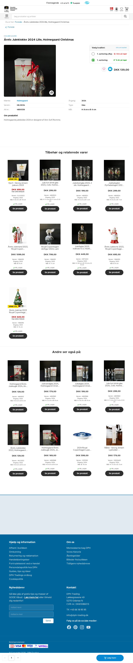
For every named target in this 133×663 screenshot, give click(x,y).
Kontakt (71, 587)
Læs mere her (31, 597)
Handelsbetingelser (19, 560)
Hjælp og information (22, 542)
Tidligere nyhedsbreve (78, 564)
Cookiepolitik (16, 579)
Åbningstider (73, 556)
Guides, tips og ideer (20, 571)
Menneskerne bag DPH (78, 548)
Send (48, 621)
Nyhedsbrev (17, 587)
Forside (18, 22)
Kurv (126, 9)
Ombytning (15, 552)
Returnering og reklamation (23, 556)
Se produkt (18, 209)
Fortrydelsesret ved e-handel (24, 564)
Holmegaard (22, 101)
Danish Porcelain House (12, 9)
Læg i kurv (110, 658)
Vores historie (73, 552)
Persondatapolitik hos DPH (23, 567)
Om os (70, 542)
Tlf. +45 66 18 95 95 (76, 610)
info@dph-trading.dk (77, 615)
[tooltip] (18, 184)
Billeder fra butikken (76, 560)
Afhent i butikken (18, 548)
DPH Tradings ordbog (20, 575)
